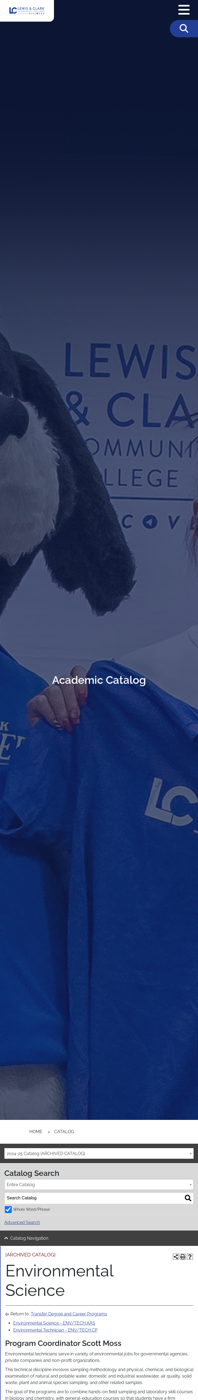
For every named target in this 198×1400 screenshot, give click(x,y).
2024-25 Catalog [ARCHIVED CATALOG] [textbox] (46, 1153)
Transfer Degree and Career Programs (69, 1313)
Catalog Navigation (29, 1238)
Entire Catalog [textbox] (21, 1184)
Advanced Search (22, 1222)
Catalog (64, 1131)
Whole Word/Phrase (31, 1209)
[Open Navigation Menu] (184, 10)
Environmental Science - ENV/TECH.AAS (54, 1323)
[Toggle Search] (184, 28)
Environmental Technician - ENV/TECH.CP (55, 1330)
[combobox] (99, 1153)
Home (35, 1131)
